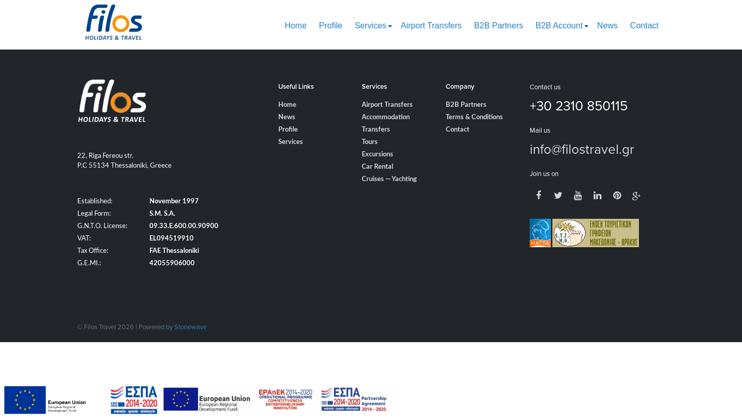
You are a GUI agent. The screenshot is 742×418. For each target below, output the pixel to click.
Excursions (377, 154)
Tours (370, 142)
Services (370, 25)
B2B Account (559, 25)
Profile (330, 25)
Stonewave (190, 326)
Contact (644, 25)
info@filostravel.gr (582, 148)
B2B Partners (498, 25)
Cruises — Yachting (389, 179)
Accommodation (386, 117)
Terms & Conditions (474, 117)
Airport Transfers (431, 25)
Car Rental (377, 167)
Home (295, 25)
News (607, 25)
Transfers (376, 129)
